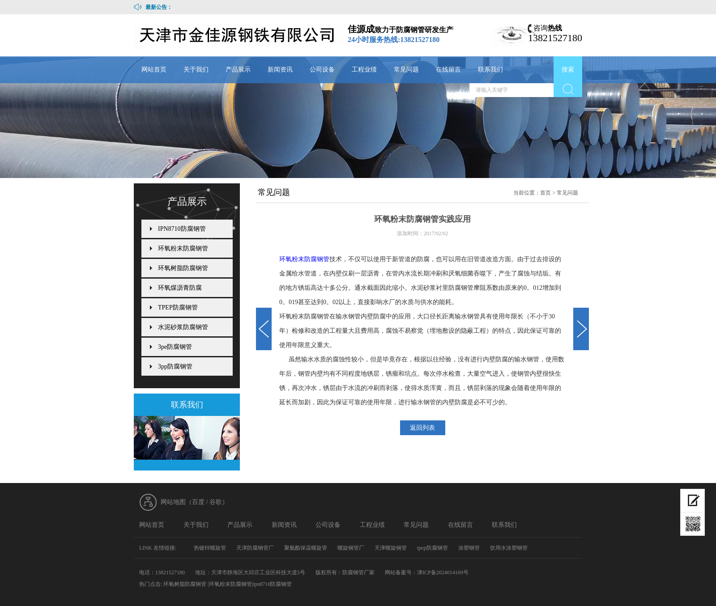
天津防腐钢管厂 (255, 548)
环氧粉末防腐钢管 (304, 259)
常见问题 (406, 69)
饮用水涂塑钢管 (509, 548)
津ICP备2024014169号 (443, 572)
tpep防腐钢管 (432, 548)
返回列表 (422, 427)
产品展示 (238, 69)
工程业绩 (364, 69)
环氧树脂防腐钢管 (183, 268)
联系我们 (490, 69)
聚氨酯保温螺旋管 (305, 548)
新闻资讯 (280, 69)
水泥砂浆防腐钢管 (183, 327)
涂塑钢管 (469, 548)
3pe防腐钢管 (175, 346)
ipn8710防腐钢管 (272, 584)
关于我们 (196, 69)
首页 (545, 193)
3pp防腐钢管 (175, 366)
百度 (198, 502)
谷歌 (215, 502)
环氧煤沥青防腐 (180, 287)
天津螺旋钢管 (391, 548)
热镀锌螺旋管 (210, 548)
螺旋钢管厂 (350, 548)
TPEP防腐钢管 (178, 307)
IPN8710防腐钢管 (182, 228)
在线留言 (448, 69)
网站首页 (153, 69)
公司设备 (322, 69)
